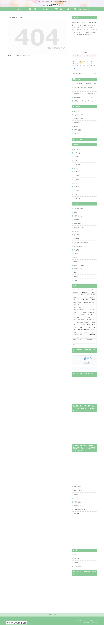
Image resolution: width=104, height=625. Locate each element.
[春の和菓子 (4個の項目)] (86, 292)
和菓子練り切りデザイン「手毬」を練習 (84, 93)
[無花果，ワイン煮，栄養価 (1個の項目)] (79, 310)
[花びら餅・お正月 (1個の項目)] (78, 339)
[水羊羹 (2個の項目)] (94, 295)
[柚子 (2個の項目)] (94, 300)
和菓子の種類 (77, 130)
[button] (95, 73)
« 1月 (73, 68)
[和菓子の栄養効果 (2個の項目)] (77, 302)
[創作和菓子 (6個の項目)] (85, 290)
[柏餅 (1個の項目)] (86, 322)
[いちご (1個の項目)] (75, 327)
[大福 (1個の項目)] (94, 325)
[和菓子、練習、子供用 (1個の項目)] (90, 302)
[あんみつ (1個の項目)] (92, 315)
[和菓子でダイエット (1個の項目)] (78, 335)
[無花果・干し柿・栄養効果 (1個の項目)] (79, 320)
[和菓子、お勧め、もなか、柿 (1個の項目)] (84, 305)
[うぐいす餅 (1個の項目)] (87, 327)
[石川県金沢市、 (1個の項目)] (92, 320)
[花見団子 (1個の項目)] (93, 322)
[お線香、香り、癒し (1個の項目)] (78, 342)
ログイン (76, 554)
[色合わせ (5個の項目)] (93, 290)
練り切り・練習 (78, 490)
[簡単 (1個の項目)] (83, 315)
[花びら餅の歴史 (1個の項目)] (90, 337)
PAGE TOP (52, 614)
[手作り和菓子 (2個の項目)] (92, 297)
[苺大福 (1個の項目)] (81, 327)
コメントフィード (78, 562)
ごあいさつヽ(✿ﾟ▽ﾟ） (79, 115)
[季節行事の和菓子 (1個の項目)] (91, 342)
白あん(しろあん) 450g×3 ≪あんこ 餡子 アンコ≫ (88, 358)
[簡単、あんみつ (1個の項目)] (79, 317)
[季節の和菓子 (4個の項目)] (76, 292)
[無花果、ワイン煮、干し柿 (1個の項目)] (84, 307)
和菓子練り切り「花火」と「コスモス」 (84, 101)
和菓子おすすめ (78, 122)
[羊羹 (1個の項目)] (89, 325)
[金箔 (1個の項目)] (92, 317)
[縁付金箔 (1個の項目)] (87, 330)
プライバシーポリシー (79, 118)
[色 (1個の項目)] (74, 330)
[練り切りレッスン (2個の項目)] (77, 300)
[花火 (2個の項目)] (87, 295)
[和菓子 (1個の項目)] (76, 315)
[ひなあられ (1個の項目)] (79, 330)
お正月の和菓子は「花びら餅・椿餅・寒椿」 (84, 88)
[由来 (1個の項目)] (80, 332)
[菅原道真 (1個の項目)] (93, 335)
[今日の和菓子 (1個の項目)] (77, 312)
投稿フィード (77, 558)
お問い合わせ (77, 111)
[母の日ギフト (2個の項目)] (87, 300)
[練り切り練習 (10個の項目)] (76, 290)
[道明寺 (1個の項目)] (75, 332)
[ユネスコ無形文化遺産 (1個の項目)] (78, 322)
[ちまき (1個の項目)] (84, 344)
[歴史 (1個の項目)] (86, 332)
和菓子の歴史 (77, 126)
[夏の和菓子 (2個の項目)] (76, 297)
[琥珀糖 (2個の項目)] (82, 295)
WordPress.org (77, 566)
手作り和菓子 (77, 133)
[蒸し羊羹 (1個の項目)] (75, 325)
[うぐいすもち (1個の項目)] (92, 310)
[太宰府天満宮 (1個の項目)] (78, 337)
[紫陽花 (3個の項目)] (93, 292)
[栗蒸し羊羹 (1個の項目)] (82, 325)
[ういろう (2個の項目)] (75, 295)
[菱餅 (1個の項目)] (94, 327)
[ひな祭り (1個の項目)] (93, 330)
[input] (84, 73)
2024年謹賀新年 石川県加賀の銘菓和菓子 (85, 83)
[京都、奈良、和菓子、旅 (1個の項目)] (89, 312)
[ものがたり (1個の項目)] (93, 332)
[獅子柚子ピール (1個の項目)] (91, 339)
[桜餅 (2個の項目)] (84, 297)
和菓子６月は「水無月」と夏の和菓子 (83, 97)
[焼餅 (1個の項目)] (86, 335)
